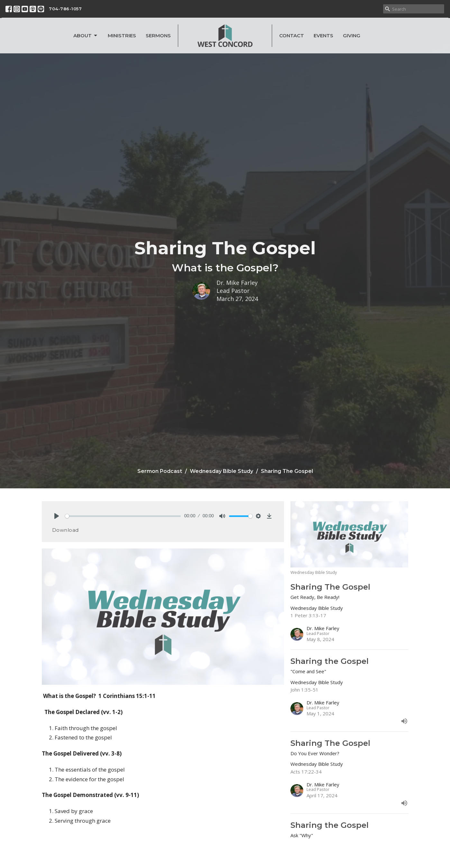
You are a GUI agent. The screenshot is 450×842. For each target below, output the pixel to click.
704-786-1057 (65, 8)
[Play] (56, 516)
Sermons (158, 35)
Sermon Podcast (159, 471)
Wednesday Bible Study (221, 471)
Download (65, 530)
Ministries (122, 35)
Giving (351, 35)
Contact (291, 35)
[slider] (123, 516)
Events (323, 35)
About (85, 35)
